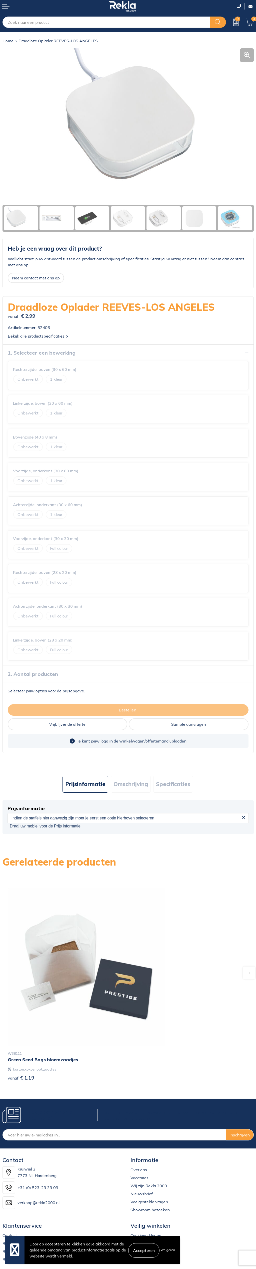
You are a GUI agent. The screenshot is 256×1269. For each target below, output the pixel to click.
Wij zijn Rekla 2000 (148, 1143)
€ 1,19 (21, 1035)
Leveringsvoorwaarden (151, 1216)
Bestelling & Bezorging (23, 1200)
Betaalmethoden (18, 1208)
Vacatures (139, 1135)
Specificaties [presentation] (173, 784)
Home (8, 40)
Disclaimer (140, 1208)
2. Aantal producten (33, 674)
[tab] (85, 784)
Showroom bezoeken (150, 1167)
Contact (9, 1192)
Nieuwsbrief (141, 1151)
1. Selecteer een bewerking (42, 353)
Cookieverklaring (145, 1192)
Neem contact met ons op (36, 277)
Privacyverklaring (146, 1200)
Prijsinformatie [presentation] (85, 784)
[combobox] (106, 22)
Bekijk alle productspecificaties (38, 336)
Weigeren (167, 1250)
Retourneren (13, 1216)
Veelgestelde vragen (149, 1159)
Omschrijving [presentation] (131, 784)
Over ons (138, 1127)
